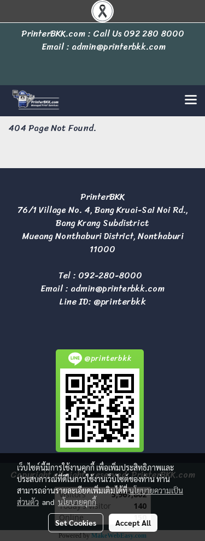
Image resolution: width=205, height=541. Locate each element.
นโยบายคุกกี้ (77, 502)
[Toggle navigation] (191, 100)
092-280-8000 (110, 275)
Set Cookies (75, 522)
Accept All (133, 522)
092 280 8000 (154, 33)
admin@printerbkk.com (118, 288)
